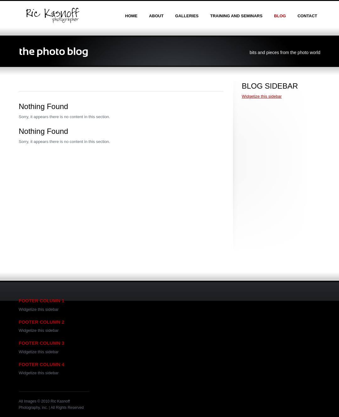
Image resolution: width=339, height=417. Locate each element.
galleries (187, 16)
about (156, 16)
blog (280, 16)
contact (307, 16)
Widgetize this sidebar (262, 96)
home (131, 16)
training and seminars (236, 16)
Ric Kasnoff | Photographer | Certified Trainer (52, 15)
